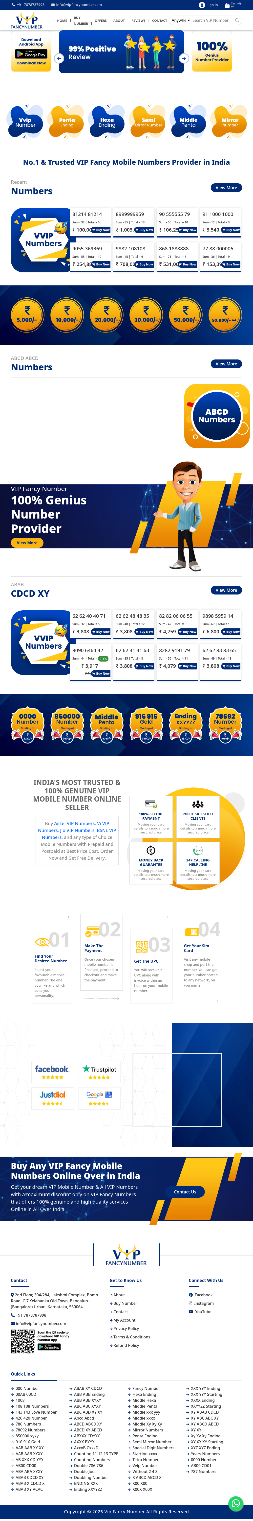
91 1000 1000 (218, 216)
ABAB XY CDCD (85, 1390)
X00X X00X (140, 1491)
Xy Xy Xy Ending (203, 1438)
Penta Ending (143, 1438)
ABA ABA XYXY (27, 1473)
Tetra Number (143, 1462)
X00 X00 (137, 1485)
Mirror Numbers (145, 1432)
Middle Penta (142, 1408)
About (119, 21)
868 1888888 (174, 250)
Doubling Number (88, 1479)
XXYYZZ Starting (203, 1408)
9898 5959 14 (218, 618)
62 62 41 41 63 (132, 652)
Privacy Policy (124, 1330)
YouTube (200, 1314)
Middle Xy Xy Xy (145, 1426)
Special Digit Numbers (151, 1450)
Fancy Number (144, 1390)
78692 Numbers (28, 1432)
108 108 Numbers (30, 1408)
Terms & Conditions (130, 1339)
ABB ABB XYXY (85, 1402)
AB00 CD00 (23, 1468)
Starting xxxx (142, 1456)
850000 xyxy (25, 1438)
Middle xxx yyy (144, 1414)
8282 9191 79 (174, 652)
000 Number (25, 1390)
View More (226, 190)
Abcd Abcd (81, 1420)
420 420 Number (29, 1420)
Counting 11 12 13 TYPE (93, 1456)
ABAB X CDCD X (28, 1485)
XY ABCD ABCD (202, 1426)
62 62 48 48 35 (132, 618)
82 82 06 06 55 (175, 618)
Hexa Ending (142, 1396)
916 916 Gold (25, 1444)
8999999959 (130, 216)
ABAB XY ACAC (27, 1491)
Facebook (201, 1297)
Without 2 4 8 (143, 1473)
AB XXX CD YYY (27, 1462)
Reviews (138, 21)
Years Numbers (203, 1456)
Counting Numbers (89, 1462)
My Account (122, 1322)
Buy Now (100, 232)
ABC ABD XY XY (86, 1414)
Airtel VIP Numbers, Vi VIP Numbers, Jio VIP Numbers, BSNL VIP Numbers (77, 832)
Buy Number (123, 1305)
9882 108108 (131, 250)
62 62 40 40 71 (89, 618)
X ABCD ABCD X (145, 1479)
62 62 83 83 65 (219, 652)
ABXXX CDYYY (84, 1438)
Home (62, 21)
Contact (159, 21)
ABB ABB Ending (87, 1396)
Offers (101, 21)
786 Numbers (26, 1426)
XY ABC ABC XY (202, 1420)
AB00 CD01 (199, 1468)
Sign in (208, 5)
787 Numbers (201, 1473)
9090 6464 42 (87, 652)
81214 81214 (87, 216)
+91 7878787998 (28, 4)
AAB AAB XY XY (27, 1450)
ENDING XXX (83, 1485)
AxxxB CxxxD (84, 1450)
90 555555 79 (174, 216)
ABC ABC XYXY (85, 1408)
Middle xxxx (141, 1420)
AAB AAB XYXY (27, 1456)
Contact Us (185, 1194)
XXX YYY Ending (203, 1390)
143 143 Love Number (34, 1414)
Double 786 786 (86, 1468)
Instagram (201, 1305)
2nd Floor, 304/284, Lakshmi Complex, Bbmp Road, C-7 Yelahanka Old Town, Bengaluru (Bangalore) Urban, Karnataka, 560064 (54, 1303)
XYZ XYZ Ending (203, 1450)
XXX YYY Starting (204, 1396)
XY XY (194, 1432)
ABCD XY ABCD (85, 1432)
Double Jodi (82, 1473)
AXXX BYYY (82, 1444)
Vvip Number (142, 1468)
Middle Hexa (142, 1402)
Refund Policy (124, 1347)
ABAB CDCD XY (27, 1479)
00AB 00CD (23, 1396)
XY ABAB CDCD (202, 1414)
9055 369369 (87, 250)
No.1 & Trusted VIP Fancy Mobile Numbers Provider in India (126, 164)
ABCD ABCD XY (85, 1426)
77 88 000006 (218, 250)
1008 (18, 1402)
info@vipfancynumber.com (76, 4)
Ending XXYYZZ (85, 1491)
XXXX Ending (200, 1402)
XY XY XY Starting (204, 1444)
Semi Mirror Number (149, 1444)
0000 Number (201, 1462)
